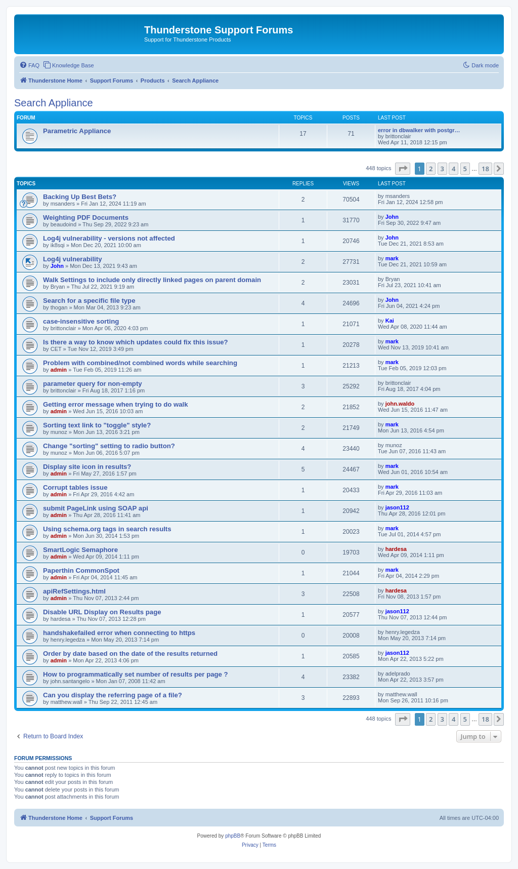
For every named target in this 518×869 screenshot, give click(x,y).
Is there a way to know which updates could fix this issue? (135, 342)
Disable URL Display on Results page (102, 612)
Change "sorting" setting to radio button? (109, 446)
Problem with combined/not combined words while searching (140, 363)
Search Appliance (53, 102)
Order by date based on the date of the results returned (130, 653)
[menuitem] (29, 65)
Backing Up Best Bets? (79, 197)
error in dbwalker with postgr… (419, 130)
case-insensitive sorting (81, 321)
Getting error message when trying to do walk (115, 404)
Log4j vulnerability (72, 259)
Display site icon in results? (87, 466)
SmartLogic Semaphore (80, 550)
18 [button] (485, 168)
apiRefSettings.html (74, 591)
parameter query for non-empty (92, 383)
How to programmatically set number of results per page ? (135, 674)
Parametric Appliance (77, 131)
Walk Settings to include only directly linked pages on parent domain (152, 280)
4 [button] (453, 168)
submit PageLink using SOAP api (95, 508)
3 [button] (442, 168)
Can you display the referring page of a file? (112, 695)
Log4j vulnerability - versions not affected (109, 238)
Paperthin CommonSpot (81, 570)
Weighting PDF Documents (85, 217)
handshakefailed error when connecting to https (119, 633)
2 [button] (431, 168)
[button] (402, 169)
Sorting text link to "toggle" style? (97, 425)
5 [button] (465, 168)
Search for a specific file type (89, 300)
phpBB (232, 836)
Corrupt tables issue (75, 487)
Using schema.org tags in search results (107, 529)
